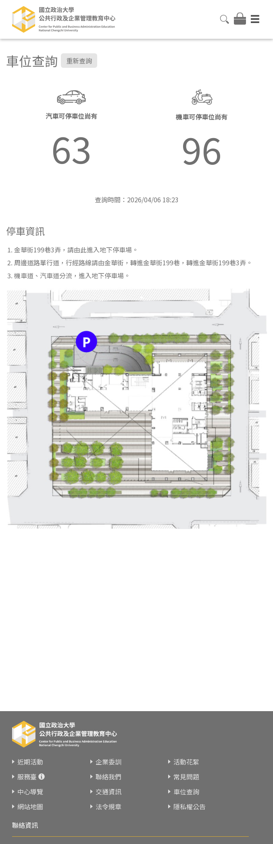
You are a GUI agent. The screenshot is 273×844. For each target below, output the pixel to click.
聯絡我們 (108, 776)
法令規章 (108, 806)
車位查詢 (186, 791)
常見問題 (186, 776)
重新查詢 (79, 60)
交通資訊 (108, 791)
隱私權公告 (189, 806)
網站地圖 (30, 806)
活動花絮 (186, 761)
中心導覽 (30, 791)
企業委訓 (108, 761)
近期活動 (30, 761)
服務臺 (27, 776)
